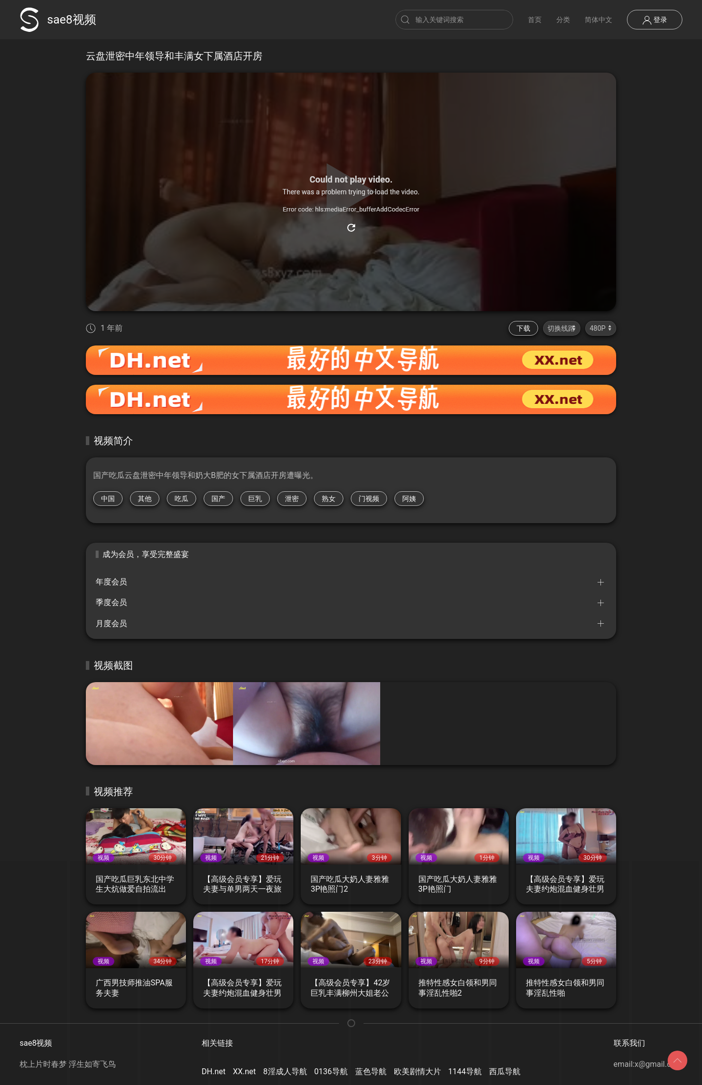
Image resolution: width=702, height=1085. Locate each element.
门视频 (369, 499)
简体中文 (598, 20)
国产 (218, 499)
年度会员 (111, 581)
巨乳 (255, 499)
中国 (108, 499)
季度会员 (111, 602)
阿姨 (409, 499)
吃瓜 (181, 499)
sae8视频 (58, 19)
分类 (563, 20)
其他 (145, 499)
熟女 (329, 499)
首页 (535, 20)
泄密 (292, 499)
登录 (654, 20)
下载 (523, 328)
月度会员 (111, 623)
